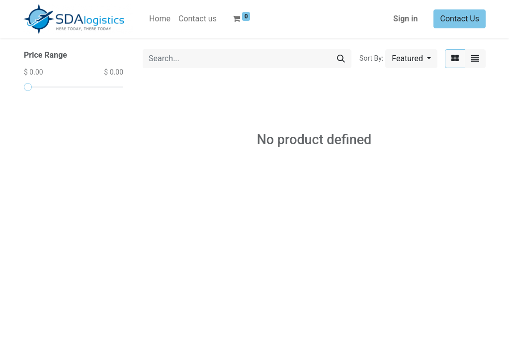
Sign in (405, 18)
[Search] (341, 58)
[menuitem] (159, 19)
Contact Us (459, 18)
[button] (411, 58)
